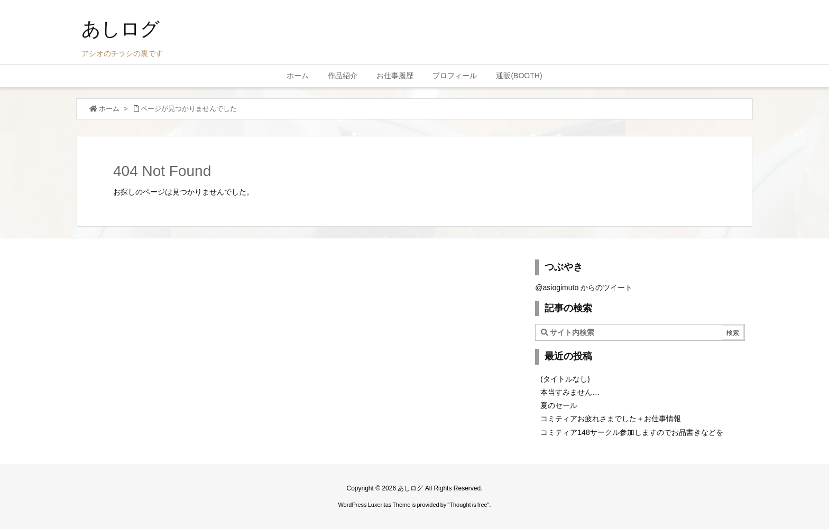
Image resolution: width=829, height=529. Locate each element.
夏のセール (558, 405)
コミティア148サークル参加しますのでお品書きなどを (631, 432)
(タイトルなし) (564, 379)
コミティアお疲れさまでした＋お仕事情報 (610, 418)
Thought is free (468, 505)
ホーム (109, 109)
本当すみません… (570, 392)
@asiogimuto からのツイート (583, 287)
